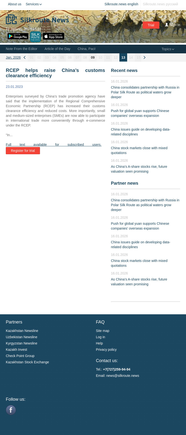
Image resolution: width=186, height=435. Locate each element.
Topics (168, 49)
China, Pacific (88, 49)
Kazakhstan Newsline (22, 331)
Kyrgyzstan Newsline (21, 343)
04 (54, 57)
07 (77, 57)
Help (99, 343)
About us (14, 4)
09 (93, 57)
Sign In (172, 25)
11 (108, 57)
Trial (151, 25)
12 (116, 57)
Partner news (124, 183)
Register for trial (23, 151)
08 (85, 57)
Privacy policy (106, 349)
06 (70, 57)
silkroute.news (128, 376)
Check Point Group (20, 356)
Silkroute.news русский (160, 4)
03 (47, 57)
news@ (112, 376)
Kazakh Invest (16, 349)
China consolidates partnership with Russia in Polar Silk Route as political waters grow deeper (145, 92)
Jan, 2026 (13, 57)
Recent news (124, 70)
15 (139, 57)
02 (39, 57)
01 (32, 57)
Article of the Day (57, 49)
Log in (100, 337)
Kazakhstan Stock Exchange (27, 362)
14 (131, 57)
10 (100, 57)
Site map (102, 331)
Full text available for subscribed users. (53, 145)
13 (123, 57)
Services (34, 4)
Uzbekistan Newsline (21, 337)
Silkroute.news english (121, 4)
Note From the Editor (21, 49)
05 (62, 57)
